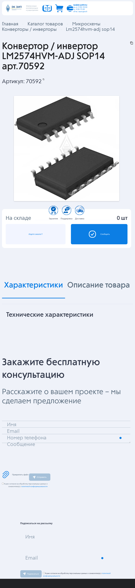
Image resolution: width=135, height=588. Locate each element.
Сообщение (21, 444)
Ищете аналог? (35, 234)
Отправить (40, 477)
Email (31, 558)
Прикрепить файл (15, 474)
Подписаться (31, 573)
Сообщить (99, 234)
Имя (30, 537)
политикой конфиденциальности (34, 486)
